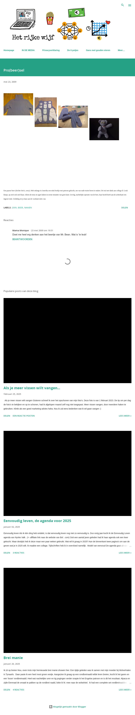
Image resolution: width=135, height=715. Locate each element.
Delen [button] (124, 207)
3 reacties (18, 552)
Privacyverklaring (51, 50)
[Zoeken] (122, 5)
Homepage (9, 50)
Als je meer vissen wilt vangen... (32, 387)
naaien (28, 207)
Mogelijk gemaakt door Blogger (67, 706)
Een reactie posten (24, 415)
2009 (14, 207)
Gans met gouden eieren (98, 50)
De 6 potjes (72, 50)
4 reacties (18, 689)
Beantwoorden (22, 239)
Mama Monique (20, 230)
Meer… (121, 50)
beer (20, 207)
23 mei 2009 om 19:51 (42, 230)
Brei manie (13, 657)
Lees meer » (125, 415)
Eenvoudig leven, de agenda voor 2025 (37, 520)
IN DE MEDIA (28, 50)
